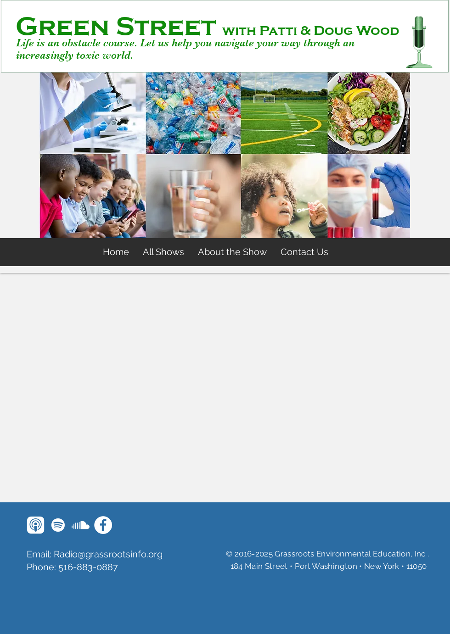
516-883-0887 (88, 567)
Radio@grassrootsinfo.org (108, 554)
